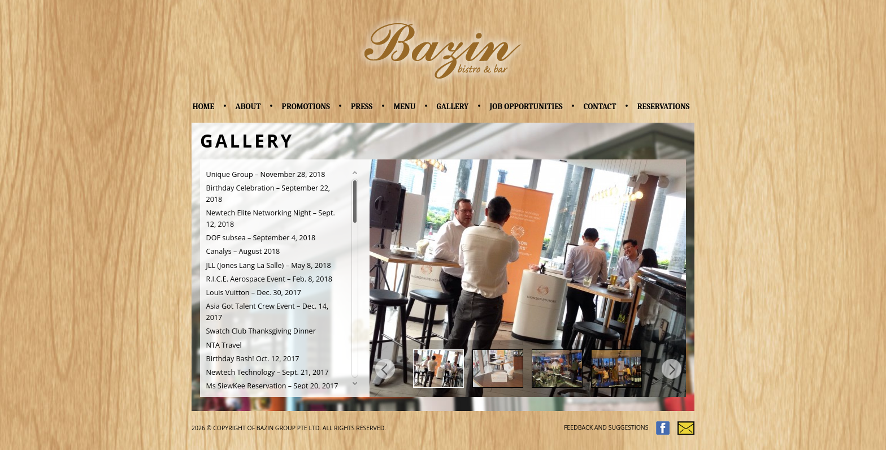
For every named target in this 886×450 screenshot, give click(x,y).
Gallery (453, 106)
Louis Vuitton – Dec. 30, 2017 (253, 292)
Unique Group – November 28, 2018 (265, 174)
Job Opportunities (525, 106)
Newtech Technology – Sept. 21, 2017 (267, 372)
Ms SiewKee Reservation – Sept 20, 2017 (272, 386)
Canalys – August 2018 (243, 251)
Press (361, 106)
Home (204, 106)
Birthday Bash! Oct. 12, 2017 (252, 359)
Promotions (306, 106)
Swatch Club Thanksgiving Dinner (261, 331)
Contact (600, 106)
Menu (404, 106)
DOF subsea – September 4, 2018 (261, 238)
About (248, 106)
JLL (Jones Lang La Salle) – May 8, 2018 (268, 265)
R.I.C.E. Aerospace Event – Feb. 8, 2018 (269, 279)
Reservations (663, 106)
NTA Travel (224, 345)
